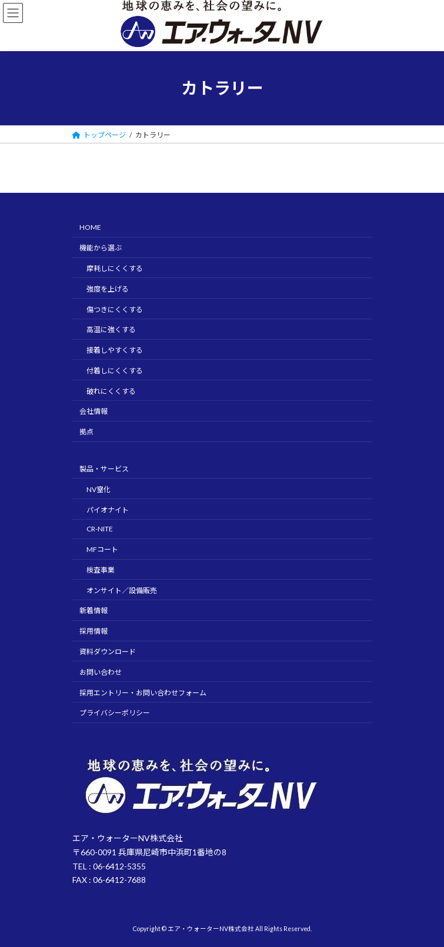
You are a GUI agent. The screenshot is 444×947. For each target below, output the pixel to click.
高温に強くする (111, 329)
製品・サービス (104, 468)
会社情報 (93, 411)
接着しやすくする (114, 350)
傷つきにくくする (114, 309)
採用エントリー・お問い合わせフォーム (142, 692)
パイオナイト (107, 510)
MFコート (102, 549)
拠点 (86, 431)
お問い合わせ (100, 672)
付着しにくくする (114, 370)
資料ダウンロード (107, 651)
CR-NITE (99, 528)
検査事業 (100, 569)
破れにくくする (111, 391)
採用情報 (93, 631)
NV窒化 (98, 489)
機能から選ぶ (100, 247)
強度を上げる (107, 289)
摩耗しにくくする (114, 268)
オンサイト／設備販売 (121, 590)
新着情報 (93, 610)
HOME (90, 227)
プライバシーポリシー (114, 712)
